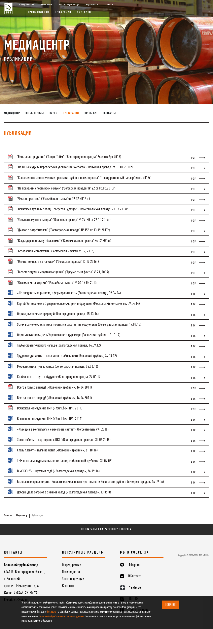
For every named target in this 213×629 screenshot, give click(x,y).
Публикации (71, 113)
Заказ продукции (73, 579)
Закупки (109, 5)
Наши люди (46, 5)
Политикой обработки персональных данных (61, 616)
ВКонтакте (134, 576)
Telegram (134, 565)
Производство (38, 12)
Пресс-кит (91, 113)
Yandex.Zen (135, 588)
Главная (8, 515)
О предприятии (26, 5)
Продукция (63, 12)
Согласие (51, 611)
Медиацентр (92, 5)
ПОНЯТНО (170, 605)
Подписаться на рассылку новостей (106, 529)
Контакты (84, 12)
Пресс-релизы (34, 113)
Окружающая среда (69, 5)
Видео (53, 113)
